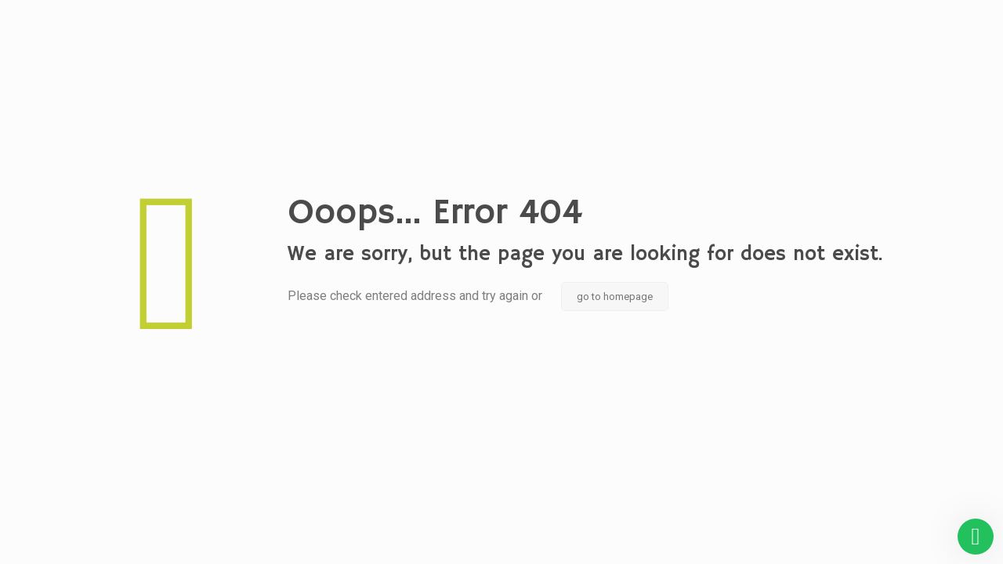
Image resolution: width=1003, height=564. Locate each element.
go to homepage (615, 296)
